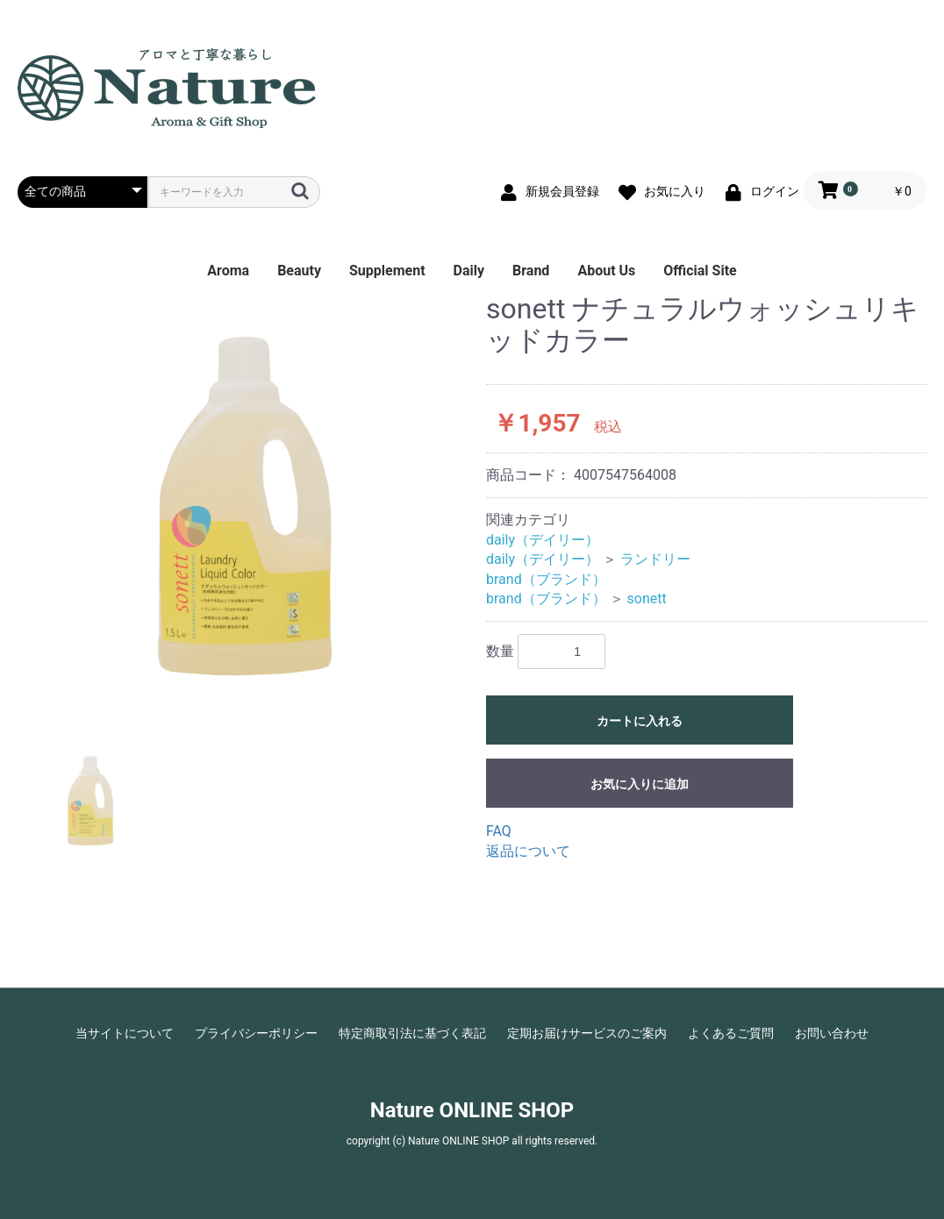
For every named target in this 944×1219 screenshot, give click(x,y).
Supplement (387, 270)
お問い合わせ (832, 1033)
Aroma (228, 270)
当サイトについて (124, 1033)
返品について (528, 851)
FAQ (498, 831)
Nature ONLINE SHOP (472, 1110)
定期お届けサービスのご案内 (587, 1033)
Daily (469, 270)
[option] (244, 506)
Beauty (299, 270)
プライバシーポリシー (256, 1033)
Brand (530, 270)
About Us (606, 270)
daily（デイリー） (542, 539)
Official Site (699, 270)
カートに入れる (640, 721)
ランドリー (655, 559)
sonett (647, 598)
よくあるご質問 (731, 1033)
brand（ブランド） (546, 579)
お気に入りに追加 (639, 784)
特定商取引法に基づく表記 (412, 1033)
